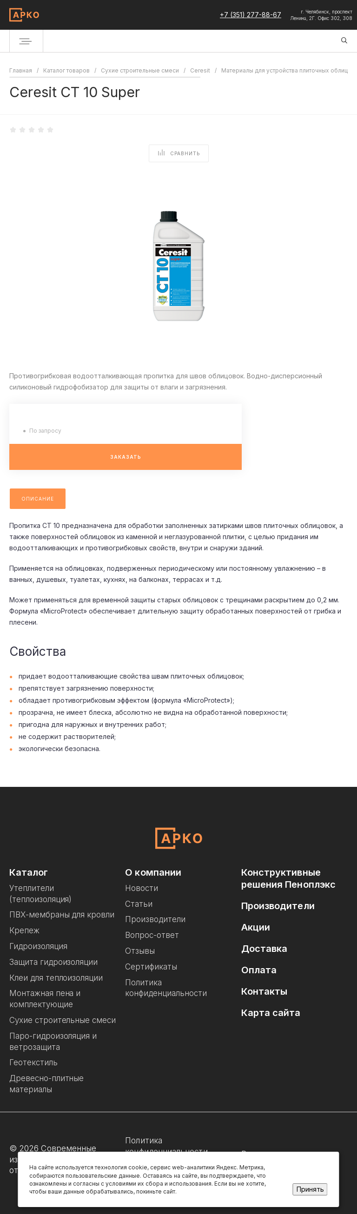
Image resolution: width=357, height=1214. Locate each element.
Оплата (259, 970)
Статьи (138, 904)
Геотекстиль (33, 1062)
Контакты (264, 991)
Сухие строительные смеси (62, 1020)
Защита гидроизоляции (53, 962)
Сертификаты (151, 966)
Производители (155, 919)
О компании (153, 872)
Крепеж (24, 930)
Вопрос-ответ (152, 935)
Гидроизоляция (38, 946)
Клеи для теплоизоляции (56, 978)
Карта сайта (271, 1012)
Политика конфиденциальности (166, 1146)
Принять (310, 1189)
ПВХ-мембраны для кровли (61, 914)
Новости (141, 888)
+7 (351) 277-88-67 (250, 15)
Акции (255, 927)
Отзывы (140, 951)
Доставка (264, 948)
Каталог (28, 872)
